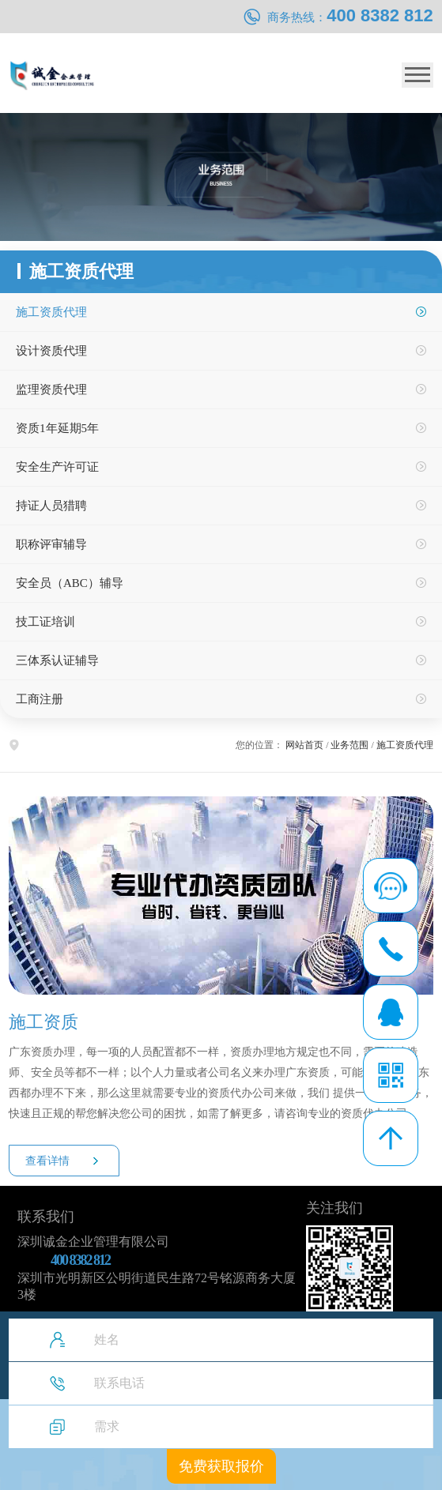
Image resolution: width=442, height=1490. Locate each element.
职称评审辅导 (51, 544)
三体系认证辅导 (57, 660)
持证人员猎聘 (51, 505)
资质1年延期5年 (57, 428)
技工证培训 (45, 621)
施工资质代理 (51, 312)
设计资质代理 (51, 350)
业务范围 (349, 745)
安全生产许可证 (57, 467)
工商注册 (39, 699)
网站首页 (304, 745)
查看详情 (47, 1161)
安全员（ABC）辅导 (69, 583)
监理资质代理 (51, 389)
